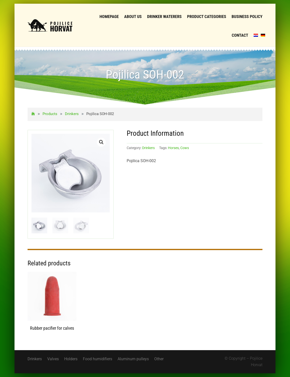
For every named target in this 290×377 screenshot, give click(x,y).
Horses (173, 148)
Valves (53, 359)
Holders (70, 359)
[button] (101, 142)
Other (159, 359)
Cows (184, 148)
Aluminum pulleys (133, 359)
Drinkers (148, 148)
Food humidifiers (97, 359)
